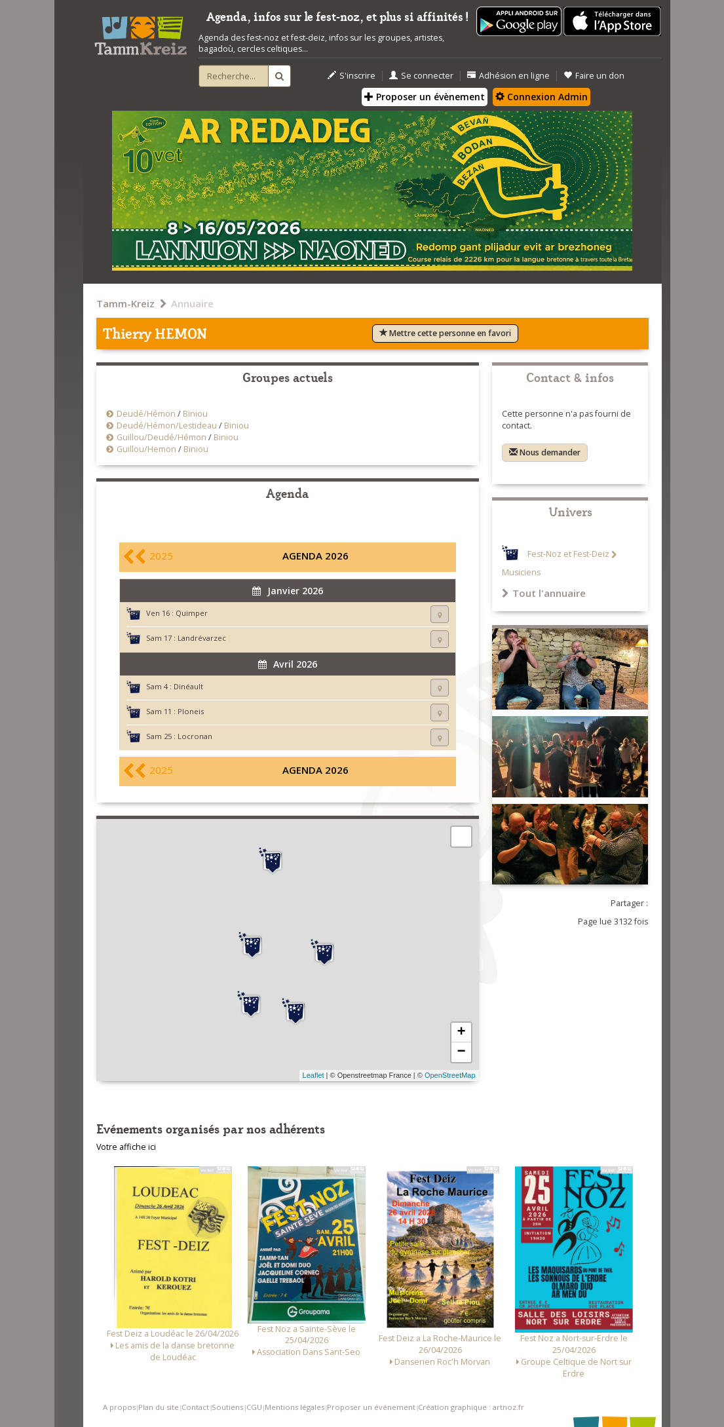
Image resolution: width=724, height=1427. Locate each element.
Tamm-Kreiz (125, 303)
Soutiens (227, 1407)
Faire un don (593, 75)
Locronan (195, 736)
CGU (254, 1407)
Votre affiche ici (126, 1146)
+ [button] (461, 1032)
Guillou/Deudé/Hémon (161, 437)
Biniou (195, 413)
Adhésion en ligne (508, 75)
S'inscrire (351, 75)
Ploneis (191, 711)
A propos (119, 1407)
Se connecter (421, 75)
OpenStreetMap (450, 1075)
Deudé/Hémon (146, 413)
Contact (195, 1407)
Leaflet (313, 1075)
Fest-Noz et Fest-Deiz (568, 554)
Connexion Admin (541, 96)
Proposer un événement (371, 1407)
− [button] (461, 1052)
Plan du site (158, 1407)
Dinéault (188, 686)
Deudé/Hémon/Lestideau (168, 425)
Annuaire (192, 303)
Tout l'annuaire (544, 592)
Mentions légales (294, 1407)
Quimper (192, 613)
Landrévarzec (202, 638)
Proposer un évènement (424, 96)
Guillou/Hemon (146, 449)
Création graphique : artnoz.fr (471, 1407)
